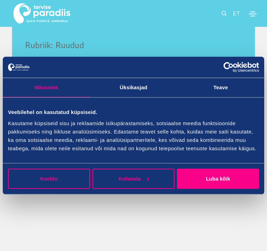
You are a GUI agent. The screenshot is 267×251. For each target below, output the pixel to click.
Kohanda (134, 178)
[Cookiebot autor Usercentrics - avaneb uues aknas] (228, 67)
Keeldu (49, 178)
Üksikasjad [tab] (133, 87)
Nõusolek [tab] (46, 87)
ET (236, 13)
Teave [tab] (220, 87)
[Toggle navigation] (253, 14)
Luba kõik (218, 178)
